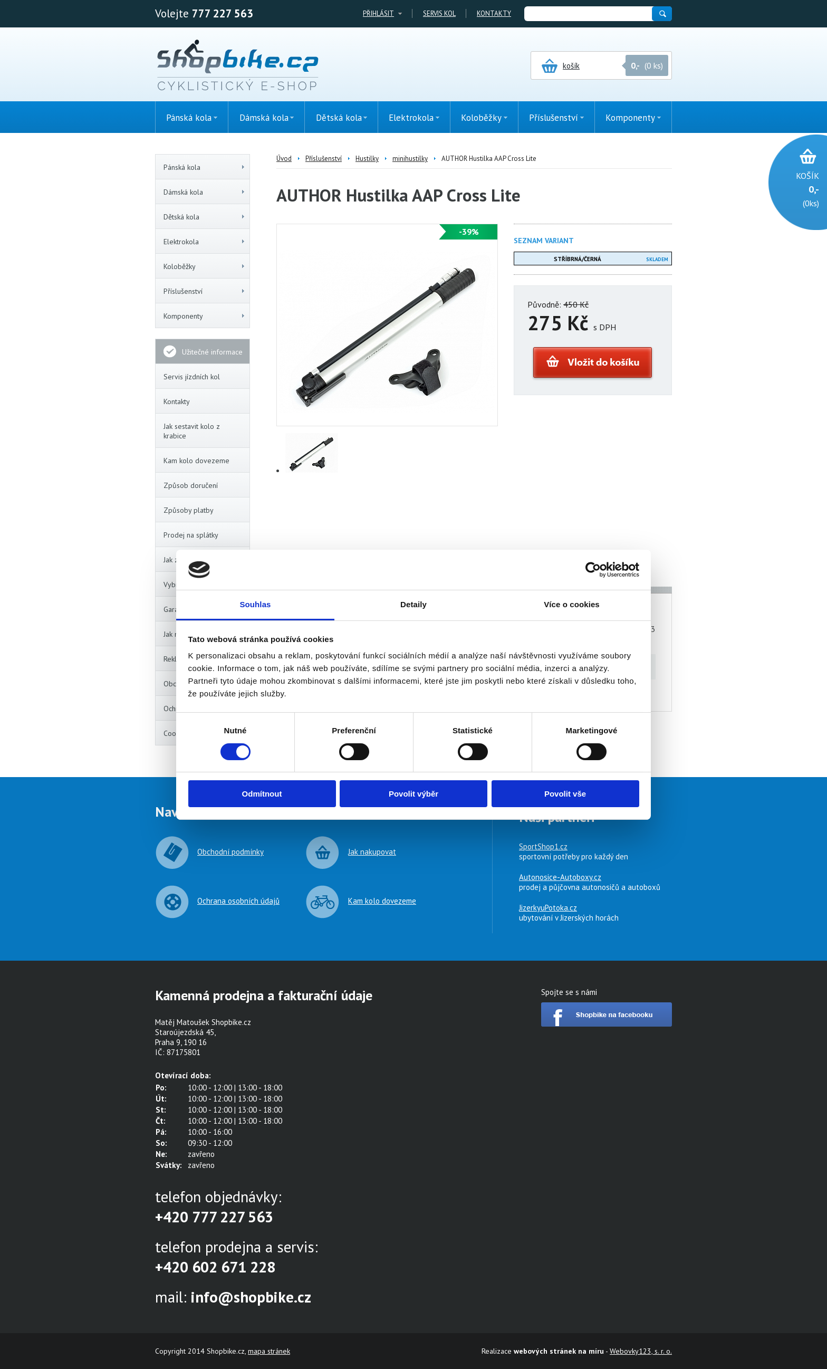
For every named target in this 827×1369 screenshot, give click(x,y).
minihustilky (410, 158)
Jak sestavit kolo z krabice (192, 431)
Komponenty (205, 316)
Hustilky (367, 158)
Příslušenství (205, 291)
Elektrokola (205, 241)
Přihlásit (378, 13)
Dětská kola (205, 217)
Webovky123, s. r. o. (641, 1351)
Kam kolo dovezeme (196, 460)
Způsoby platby (189, 510)
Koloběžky (205, 266)
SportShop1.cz (543, 846)
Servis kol (439, 13)
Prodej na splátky (191, 535)
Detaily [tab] (413, 604)
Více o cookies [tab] (572, 604)
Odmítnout (262, 793)
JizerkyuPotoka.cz (548, 908)
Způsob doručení (191, 485)
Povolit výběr (413, 793)
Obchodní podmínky (230, 852)
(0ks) (792, 188)
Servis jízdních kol (192, 376)
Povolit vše (565, 793)
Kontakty (494, 13)
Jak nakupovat (372, 852)
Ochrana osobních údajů (238, 901)
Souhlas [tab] (255, 604)
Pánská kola (205, 167)
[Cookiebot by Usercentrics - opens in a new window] (593, 570)
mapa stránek (269, 1351)
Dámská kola (205, 192)
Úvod (284, 158)
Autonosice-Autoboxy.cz (560, 877)
